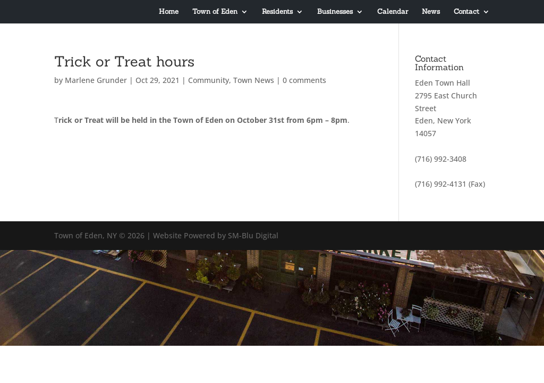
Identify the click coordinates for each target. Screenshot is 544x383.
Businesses (335, 12)
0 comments (304, 80)
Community (208, 80)
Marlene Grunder (96, 80)
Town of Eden (214, 12)
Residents (277, 12)
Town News (253, 80)
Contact (466, 12)
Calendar (392, 12)
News (431, 12)
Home (168, 12)
